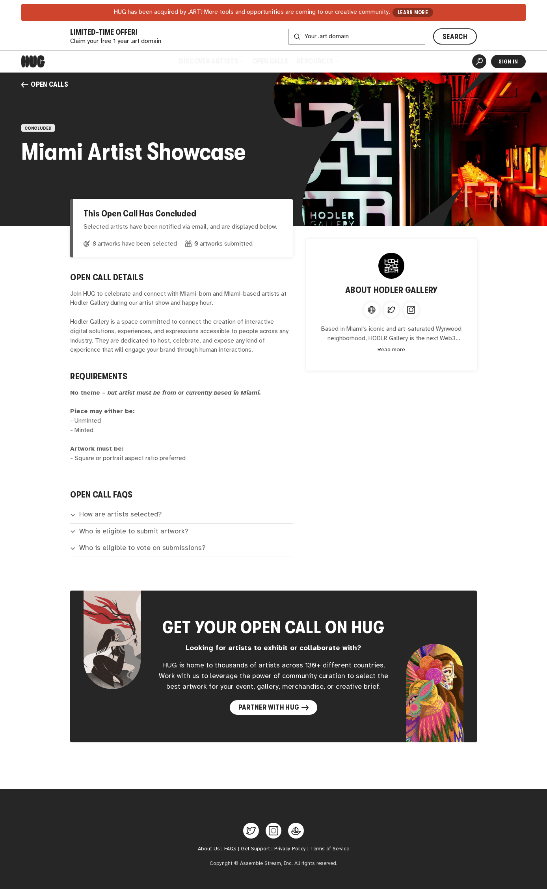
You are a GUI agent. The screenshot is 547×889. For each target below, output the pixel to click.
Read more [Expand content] (391, 350)
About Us (209, 849)
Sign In (508, 61)
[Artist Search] (479, 61)
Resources (317, 61)
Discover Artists (211, 61)
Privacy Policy (290, 849)
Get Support (255, 849)
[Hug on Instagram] (273, 831)
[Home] (33, 61)
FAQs (230, 849)
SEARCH (455, 37)
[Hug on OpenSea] (296, 831)
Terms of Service (329, 849)
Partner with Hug (273, 707)
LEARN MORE (413, 12)
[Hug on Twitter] (251, 831)
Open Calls (270, 61)
